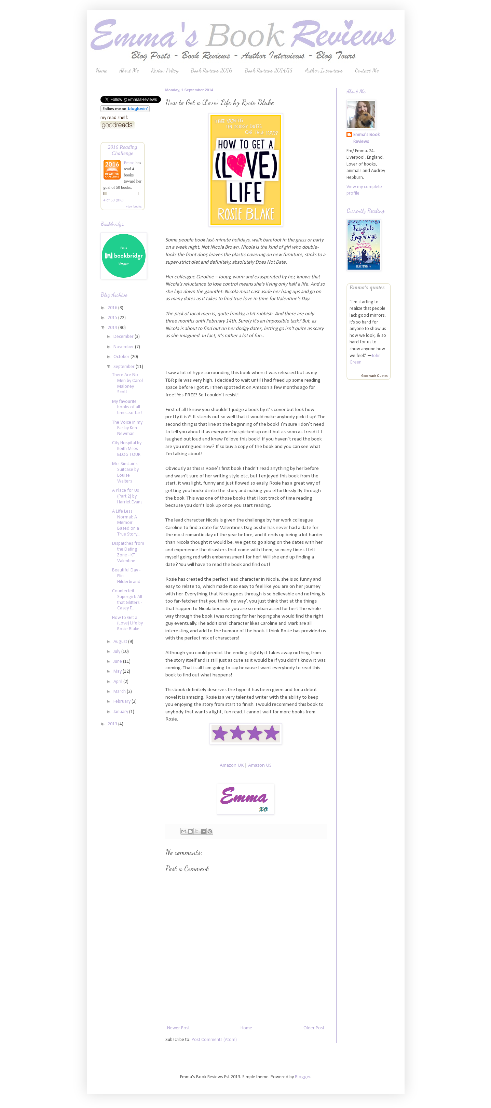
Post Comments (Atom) (214, 1039)
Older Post (313, 1028)
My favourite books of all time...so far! (127, 407)
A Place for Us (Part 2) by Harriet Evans (127, 496)
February (122, 701)
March (120, 691)
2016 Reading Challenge (122, 150)
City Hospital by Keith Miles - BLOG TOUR (126, 448)
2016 (113, 308)
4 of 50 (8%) (114, 200)
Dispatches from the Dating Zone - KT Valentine (128, 552)
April (118, 681)
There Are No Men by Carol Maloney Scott (127, 383)
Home (101, 70)
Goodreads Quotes (375, 376)
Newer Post (178, 1028)
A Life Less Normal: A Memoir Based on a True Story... (126, 523)
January (121, 711)
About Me (129, 70)
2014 (113, 327)
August (120, 641)
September (124, 366)
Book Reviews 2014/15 (268, 70)
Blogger (303, 1077)
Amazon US (260, 765)
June (118, 661)
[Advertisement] (120, 841)
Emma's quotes (367, 287)
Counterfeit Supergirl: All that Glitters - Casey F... (127, 600)
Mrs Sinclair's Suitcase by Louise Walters (125, 472)
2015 (113, 317)
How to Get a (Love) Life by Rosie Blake (127, 623)
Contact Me (367, 70)
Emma (129, 162)
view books (134, 206)
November (124, 346)
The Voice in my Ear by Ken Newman (127, 428)
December (124, 336)
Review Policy (164, 70)
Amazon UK (232, 765)
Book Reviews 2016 (211, 70)
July (117, 651)
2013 (113, 724)
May (118, 671)
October (122, 356)
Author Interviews (324, 70)
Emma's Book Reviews (366, 138)
